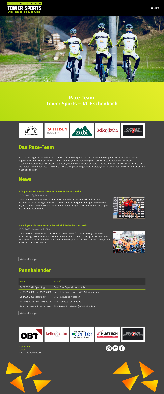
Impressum (24, 346)
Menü (155, 7)
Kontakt (22, 349)
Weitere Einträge (28, 259)
